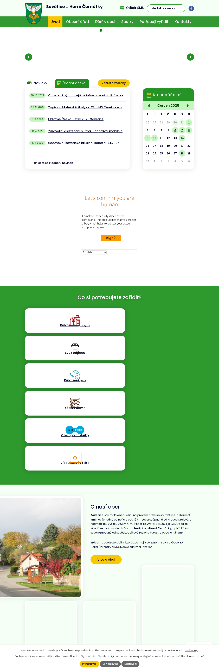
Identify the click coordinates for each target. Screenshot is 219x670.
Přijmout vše (88, 664)
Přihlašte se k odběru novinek (53, 163)
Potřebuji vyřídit (154, 21)
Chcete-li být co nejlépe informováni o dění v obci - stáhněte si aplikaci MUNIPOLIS (86, 95)
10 (154, 138)
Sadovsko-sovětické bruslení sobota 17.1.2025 (83, 143)
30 (175, 122)
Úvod (55, 21)
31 (182, 122)
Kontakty (183, 21)
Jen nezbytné (110, 664)
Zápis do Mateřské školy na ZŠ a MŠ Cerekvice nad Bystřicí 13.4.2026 (86, 107)
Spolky (127, 21)
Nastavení (131, 664)
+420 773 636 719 (82, 632)
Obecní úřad (77, 21)
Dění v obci (105, 21)
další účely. (191, 650)
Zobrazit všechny (113, 83)
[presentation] (28, 57)
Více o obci (107, 458)
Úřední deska (74, 83)
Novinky (40, 83)
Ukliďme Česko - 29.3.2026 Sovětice (76, 119)
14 (182, 138)
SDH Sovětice (170, 442)
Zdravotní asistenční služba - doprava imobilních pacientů (86, 131)
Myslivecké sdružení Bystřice (133, 446)
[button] (101, 30)
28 (182, 153)
